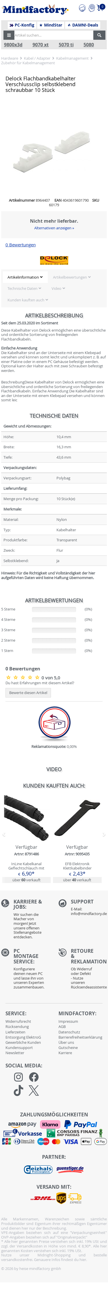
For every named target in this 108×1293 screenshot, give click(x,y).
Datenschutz (69, 1032)
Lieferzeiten (15, 1032)
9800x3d (13, 45)
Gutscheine (68, 1047)
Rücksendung (17, 1026)
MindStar (50, 25)
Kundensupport (19, 1047)
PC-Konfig (22, 25)
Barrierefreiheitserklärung (80, 1037)
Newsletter (14, 1052)
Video (56, 288)
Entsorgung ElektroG (23, 1037)
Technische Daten (22, 288)
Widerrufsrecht (18, 1021)
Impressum (68, 1021)
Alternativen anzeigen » (54, 227)
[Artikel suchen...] (52, 35)
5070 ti (66, 45)
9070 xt (41, 45)
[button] (8, 35)
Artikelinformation (23, 277)
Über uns (66, 1042)
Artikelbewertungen (70, 277)
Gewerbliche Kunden (23, 1042)
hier (82, 1259)
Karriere (65, 1052)
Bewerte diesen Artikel (28, 692)
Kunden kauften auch (25, 300)
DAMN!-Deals (82, 25)
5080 (89, 45)
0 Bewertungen (20, 244)
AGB (62, 1026)
